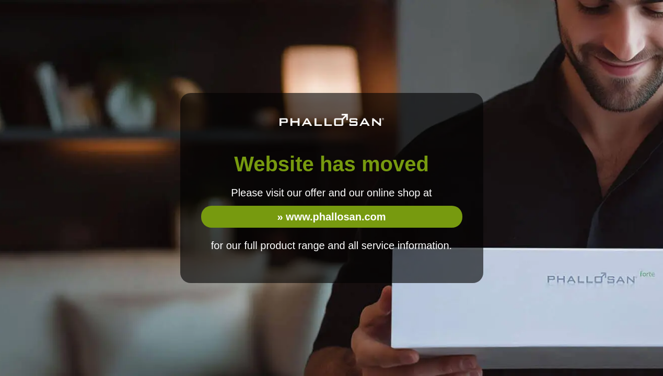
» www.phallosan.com (331, 216)
